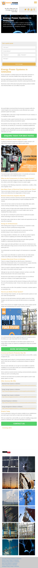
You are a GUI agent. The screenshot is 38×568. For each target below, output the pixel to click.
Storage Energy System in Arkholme (10, 561)
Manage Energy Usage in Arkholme (10, 566)
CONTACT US (19, 424)
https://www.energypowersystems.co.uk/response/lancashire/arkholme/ (19, 402)
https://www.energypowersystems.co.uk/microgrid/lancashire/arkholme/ (19, 396)
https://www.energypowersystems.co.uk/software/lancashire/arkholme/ (19, 408)
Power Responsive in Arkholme (9, 564)
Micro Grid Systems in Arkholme (9, 563)
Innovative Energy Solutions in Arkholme (11, 558)
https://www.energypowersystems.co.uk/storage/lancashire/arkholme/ (18, 391)
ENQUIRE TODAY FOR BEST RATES (19, 136)
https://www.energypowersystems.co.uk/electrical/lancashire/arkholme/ (19, 385)
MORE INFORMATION (19, 349)
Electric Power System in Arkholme (10, 560)
